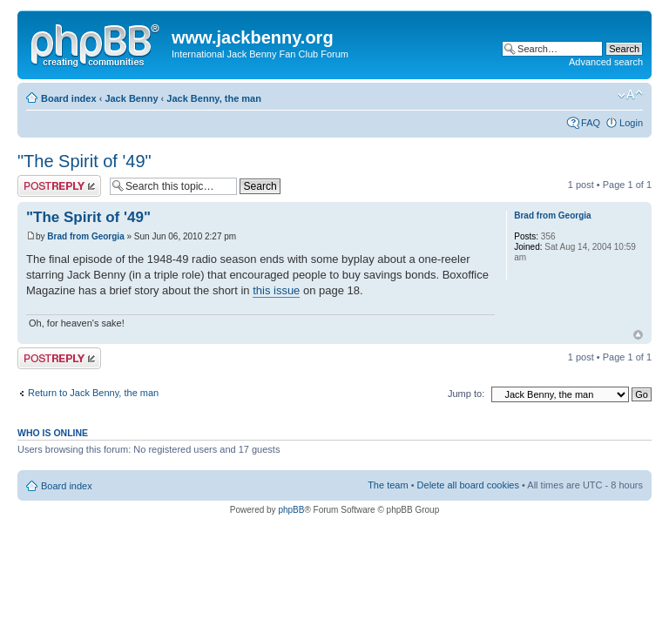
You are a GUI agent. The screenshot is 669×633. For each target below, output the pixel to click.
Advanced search (606, 62)
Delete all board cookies (468, 485)
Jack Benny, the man (213, 98)
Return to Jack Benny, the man (93, 392)
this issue (276, 290)
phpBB (291, 510)
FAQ (590, 123)
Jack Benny (131, 98)
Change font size (630, 95)
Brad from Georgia (85, 236)
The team (388, 485)
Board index (69, 98)
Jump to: (466, 393)
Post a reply (59, 186)
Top (638, 335)
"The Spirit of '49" (84, 161)
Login (631, 123)
